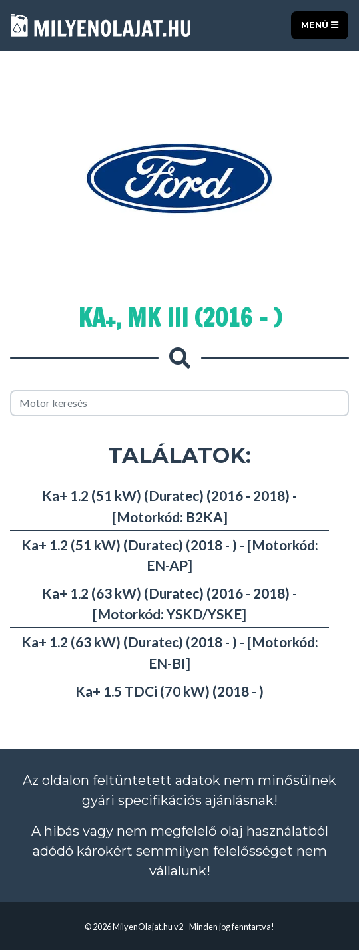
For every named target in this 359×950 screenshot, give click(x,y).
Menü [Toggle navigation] (319, 25)
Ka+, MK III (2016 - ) (180, 318)
